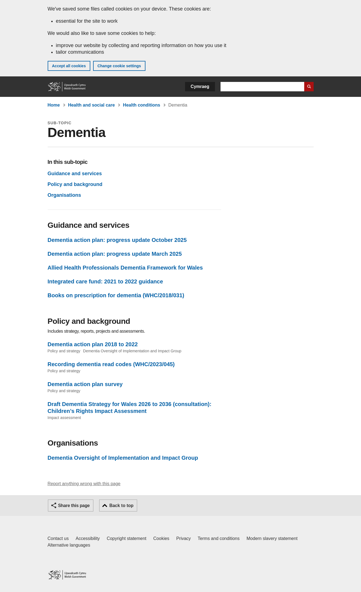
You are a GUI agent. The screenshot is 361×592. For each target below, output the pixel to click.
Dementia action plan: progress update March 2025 (115, 254)
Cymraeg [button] (200, 86)
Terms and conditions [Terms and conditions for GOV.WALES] (219, 538)
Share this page (74, 505)
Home (54, 105)
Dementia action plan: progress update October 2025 (117, 240)
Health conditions (141, 105)
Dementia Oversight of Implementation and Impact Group (123, 458)
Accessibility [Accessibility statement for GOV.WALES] (88, 538)
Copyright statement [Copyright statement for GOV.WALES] (126, 538)
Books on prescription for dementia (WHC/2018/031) (116, 295)
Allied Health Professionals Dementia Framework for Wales (125, 268)
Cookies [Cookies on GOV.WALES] (161, 538)
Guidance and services (75, 173)
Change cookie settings (119, 66)
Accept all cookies (69, 66)
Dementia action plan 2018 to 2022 (93, 344)
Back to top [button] (121, 505)
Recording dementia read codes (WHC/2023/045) (111, 364)
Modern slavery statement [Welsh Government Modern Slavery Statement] (272, 538)
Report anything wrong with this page (84, 483)
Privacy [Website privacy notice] (183, 538)
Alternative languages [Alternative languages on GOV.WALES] (69, 545)
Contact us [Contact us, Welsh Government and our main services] (58, 538)
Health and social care (91, 105)
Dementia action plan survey (85, 384)
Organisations (64, 195)
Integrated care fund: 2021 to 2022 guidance (105, 281)
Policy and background (75, 184)
